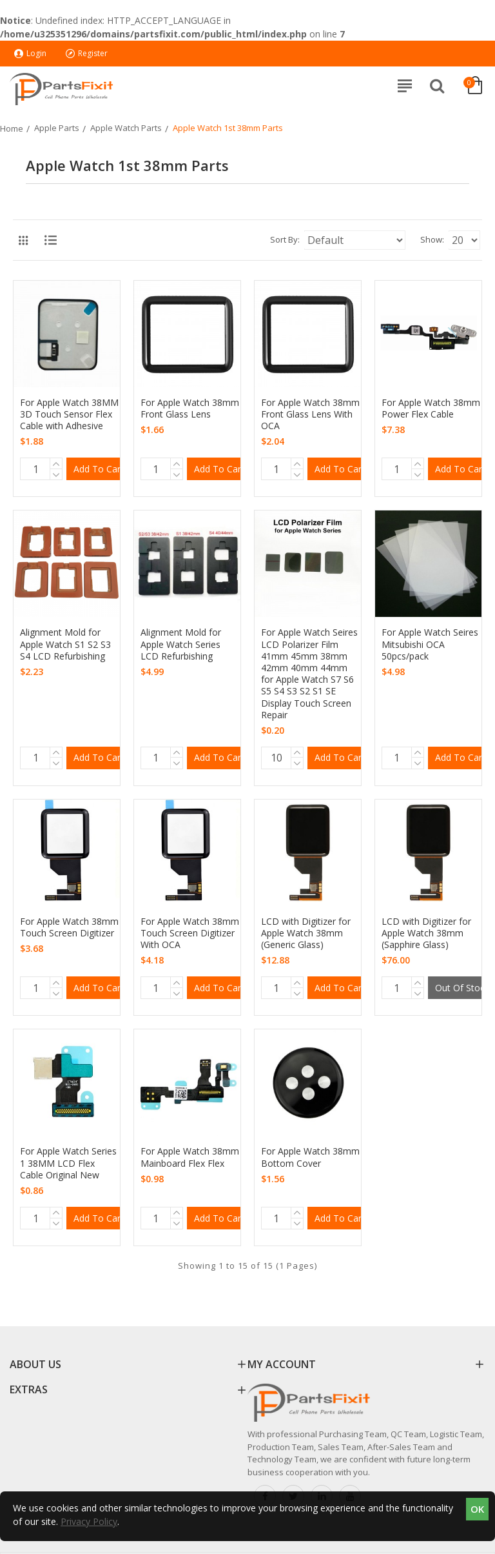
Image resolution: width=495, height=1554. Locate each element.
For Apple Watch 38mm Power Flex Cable (431, 408)
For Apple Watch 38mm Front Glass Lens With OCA (310, 414)
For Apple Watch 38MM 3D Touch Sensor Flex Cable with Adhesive (69, 414)
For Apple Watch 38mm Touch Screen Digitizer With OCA (190, 933)
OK (477, 1508)
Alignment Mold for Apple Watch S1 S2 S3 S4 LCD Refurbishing (65, 644)
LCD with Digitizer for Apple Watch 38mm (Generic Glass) (306, 933)
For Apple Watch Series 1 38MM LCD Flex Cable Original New (68, 1162)
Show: (432, 239)
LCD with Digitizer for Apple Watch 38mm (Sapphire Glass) (426, 933)
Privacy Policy (89, 1521)
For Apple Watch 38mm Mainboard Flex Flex (190, 1157)
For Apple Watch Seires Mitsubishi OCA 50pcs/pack (430, 644)
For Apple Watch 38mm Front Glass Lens (190, 408)
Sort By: (285, 239)
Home (11, 128)
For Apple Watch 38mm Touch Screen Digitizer (69, 927)
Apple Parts (56, 128)
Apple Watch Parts (126, 128)
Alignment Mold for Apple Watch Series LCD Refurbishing (181, 644)
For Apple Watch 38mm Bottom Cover (310, 1157)
